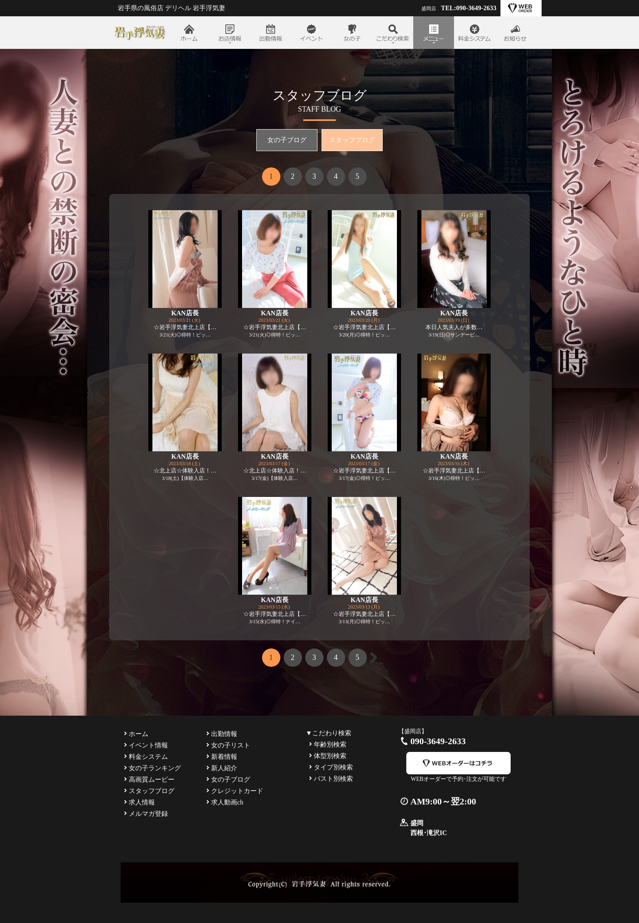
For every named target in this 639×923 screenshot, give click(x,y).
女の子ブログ (286, 139)
